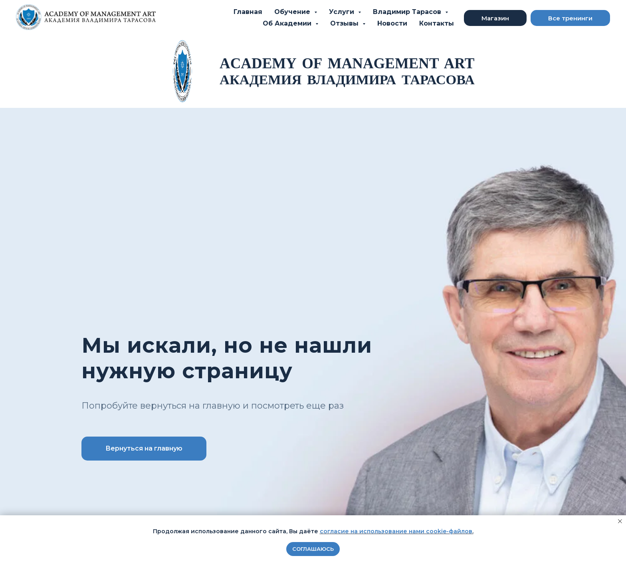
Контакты (436, 23)
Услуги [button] (342, 12)
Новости (392, 23)
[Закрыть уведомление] (620, 521)
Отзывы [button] (345, 23)
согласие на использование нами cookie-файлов (396, 531)
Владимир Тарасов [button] (408, 12)
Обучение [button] (293, 12)
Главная (248, 12)
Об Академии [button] (288, 23)
